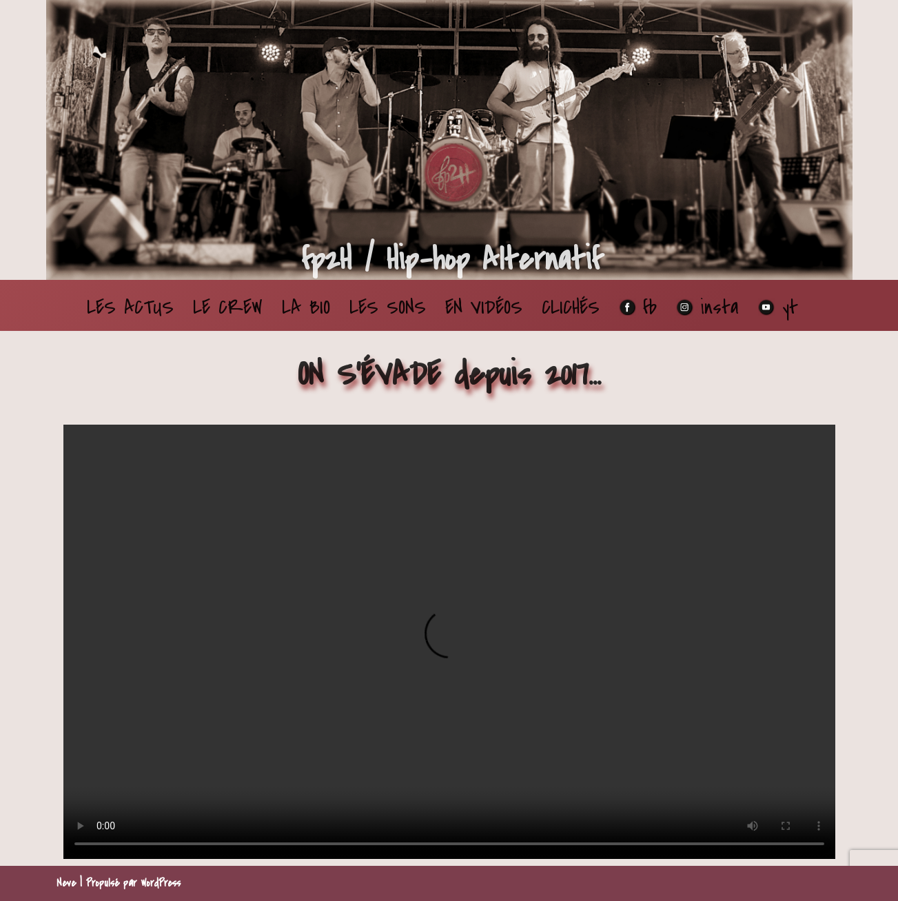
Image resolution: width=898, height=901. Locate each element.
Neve (66, 883)
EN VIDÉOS (483, 307)
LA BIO (306, 307)
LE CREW (228, 307)
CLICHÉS (571, 307)
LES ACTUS (130, 307)
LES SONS (387, 307)
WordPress (161, 883)
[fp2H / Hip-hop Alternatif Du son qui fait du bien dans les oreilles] (451, 260)
